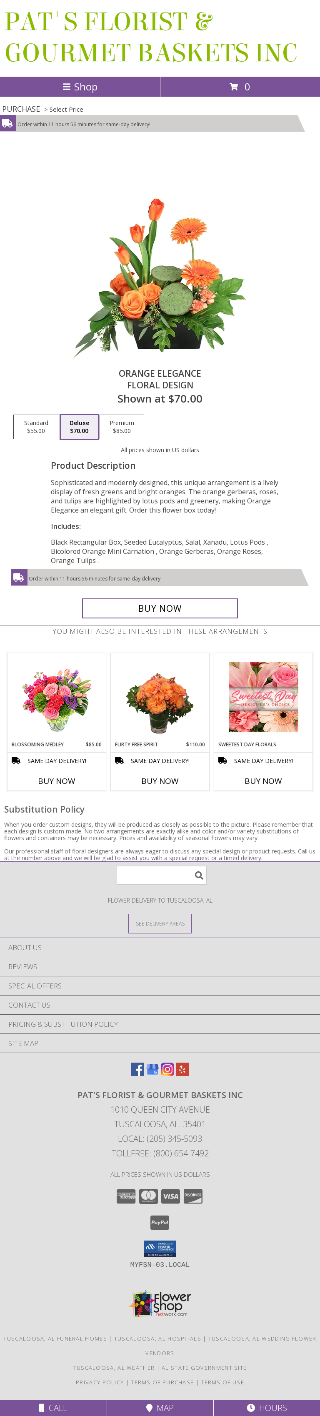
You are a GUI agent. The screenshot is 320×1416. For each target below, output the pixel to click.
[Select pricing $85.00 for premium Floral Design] (122, 427)
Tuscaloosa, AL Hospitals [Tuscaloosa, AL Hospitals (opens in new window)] (157, 1338)
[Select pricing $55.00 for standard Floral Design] (36, 427)
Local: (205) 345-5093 (160, 1138)
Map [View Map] (160, 1407)
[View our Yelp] (182, 1073)
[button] (160, 1249)
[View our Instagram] (167, 1073)
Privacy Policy (100, 1382)
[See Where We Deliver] (160, 923)
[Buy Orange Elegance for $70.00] (160, 608)
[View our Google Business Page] (152, 1073)
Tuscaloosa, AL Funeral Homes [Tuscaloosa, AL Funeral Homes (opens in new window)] (55, 1338)
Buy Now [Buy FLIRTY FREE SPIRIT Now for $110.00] (160, 781)
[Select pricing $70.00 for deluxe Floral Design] (79, 427)
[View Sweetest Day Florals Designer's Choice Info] (263, 697)
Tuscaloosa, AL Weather (114, 1367)
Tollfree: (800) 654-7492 (160, 1153)
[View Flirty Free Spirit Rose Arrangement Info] (160, 697)
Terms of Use (222, 1382)
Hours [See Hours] (267, 1407)
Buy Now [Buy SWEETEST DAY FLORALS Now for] (263, 781)
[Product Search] (162, 875)
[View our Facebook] (137, 1073)
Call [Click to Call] (53, 1407)
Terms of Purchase (162, 1382)
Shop (80, 86)
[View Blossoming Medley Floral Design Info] (57, 697)
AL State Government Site (204, 1367)
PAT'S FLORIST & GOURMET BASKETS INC (151, 37)
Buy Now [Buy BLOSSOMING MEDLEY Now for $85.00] (56, 781)
